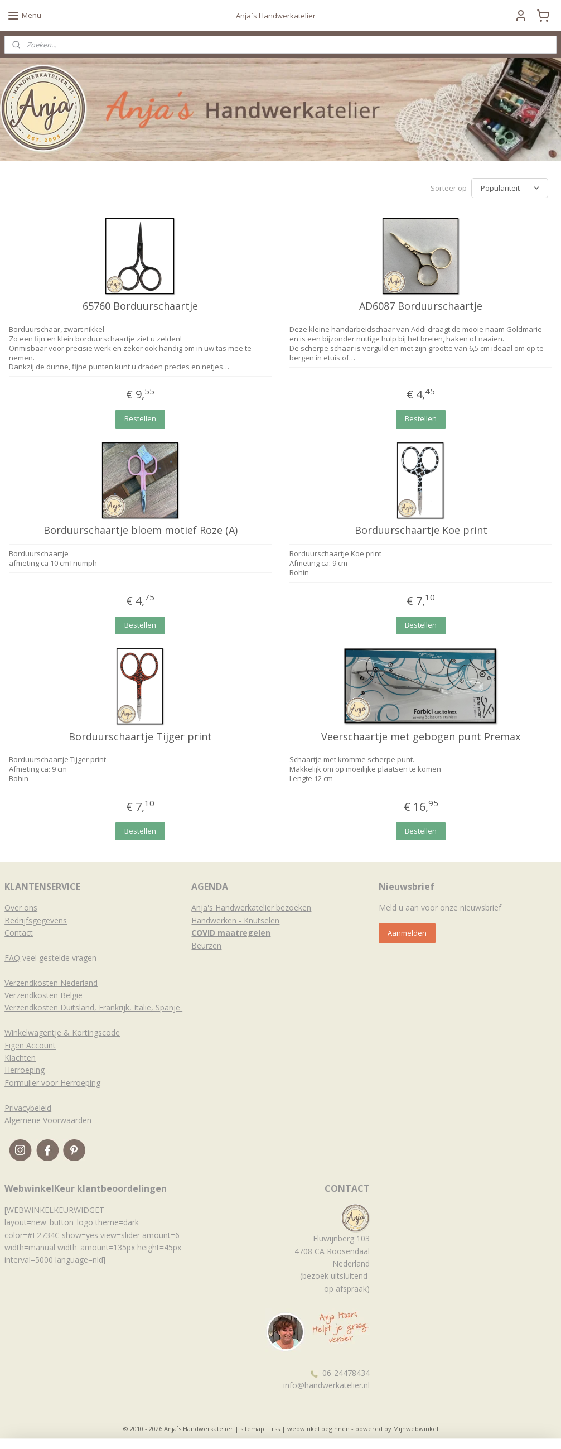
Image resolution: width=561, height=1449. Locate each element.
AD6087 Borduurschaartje (420, 306)
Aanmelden (407, 933)
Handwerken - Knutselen (235, 920)
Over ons (20, 907)
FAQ (12, 957)
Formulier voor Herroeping (52, 1082)
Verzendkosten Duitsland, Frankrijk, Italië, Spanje (93, 1007)
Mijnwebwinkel (415, 1428)
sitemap (252, 1428)
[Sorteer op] (510, 188)
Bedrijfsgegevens (35, 920)
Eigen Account (30, 1045)
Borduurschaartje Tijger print (140, 736)
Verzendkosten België (43, 995)
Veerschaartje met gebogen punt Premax (420, 736)
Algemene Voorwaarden (47, 1120)
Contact (18, 932)
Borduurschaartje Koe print (421, 530)
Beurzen (206, 945)
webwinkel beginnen (318, 1428)
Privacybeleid (27, 1108)
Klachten (20, 1057)
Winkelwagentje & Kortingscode (62, 1032)
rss (276, 1428)
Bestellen (140, 418)
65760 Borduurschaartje (140, 306)
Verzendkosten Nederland (51, 983)
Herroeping (24, 1070)
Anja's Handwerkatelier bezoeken (251, 907)
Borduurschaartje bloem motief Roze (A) (140, 530)
